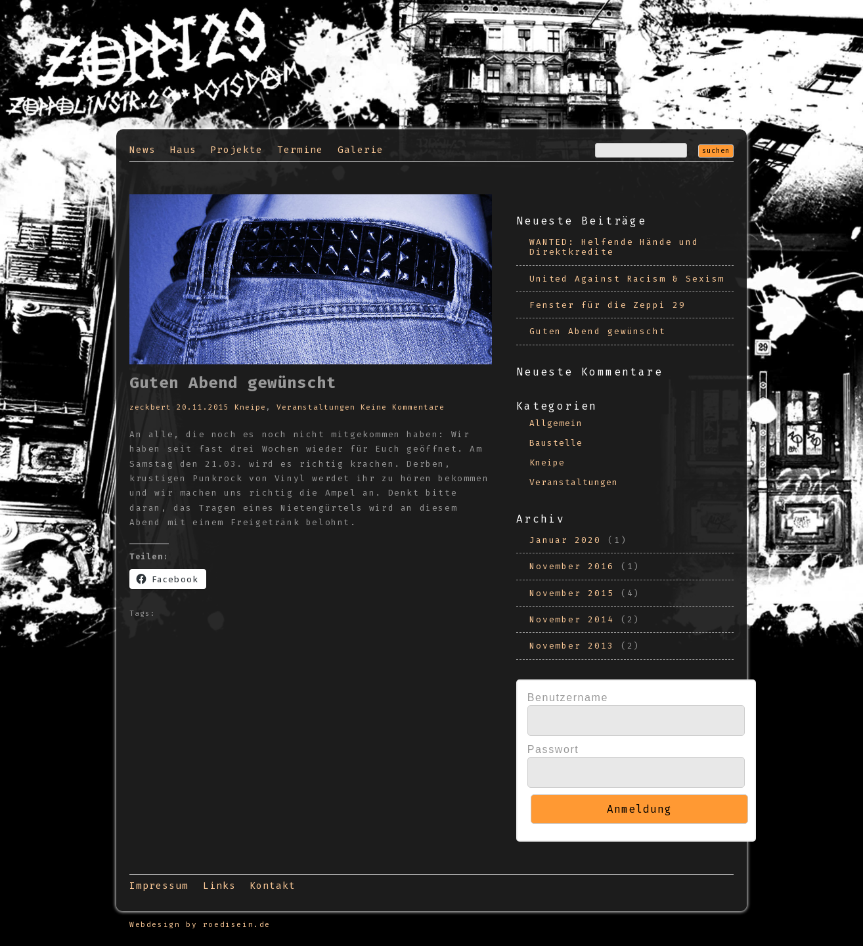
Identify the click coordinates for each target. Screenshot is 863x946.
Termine (300, 150)
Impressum (158, 886)
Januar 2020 (565, 540)
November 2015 (571, 593)
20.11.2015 (203, 407)
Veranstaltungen (316, 407)
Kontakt (273, 886)
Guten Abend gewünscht (597, 331)
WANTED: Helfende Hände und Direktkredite (614, 247)
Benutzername (567, 697)
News (142, 150)
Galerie (361, 150)
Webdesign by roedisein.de (200, 924)
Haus (183, 150)
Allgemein (556, 423)
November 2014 (571, 619)
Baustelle (556, 443)
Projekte (236, 150)
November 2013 (571, 646)
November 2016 (571, 566)
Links (219, 886)
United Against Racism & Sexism (627, 279)
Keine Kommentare (403, 407)
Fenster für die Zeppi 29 (607, 305)
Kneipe (250, 407)
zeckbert (150, 407)
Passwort (553, 749)
